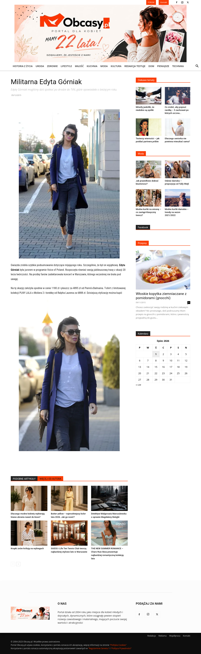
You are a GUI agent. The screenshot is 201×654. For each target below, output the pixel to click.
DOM (151, 66)
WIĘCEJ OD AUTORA (50, 478)
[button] (197, 66)
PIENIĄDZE (163, 66)
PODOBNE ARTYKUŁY (24, 478)
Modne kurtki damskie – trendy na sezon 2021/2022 (177, 212)
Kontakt (186, 635)
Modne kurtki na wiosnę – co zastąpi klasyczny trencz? (148, 212)
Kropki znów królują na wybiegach (27, 548)
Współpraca (174, 635)
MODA (104, 66)
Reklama (162, 635)
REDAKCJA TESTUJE (134, 66)
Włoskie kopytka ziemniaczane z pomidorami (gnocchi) (161, 296)
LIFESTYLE (66, 66)
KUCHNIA (92, 66)
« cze (138, 384)
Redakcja (151, 635)
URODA (40, 66)
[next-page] (18, 564)
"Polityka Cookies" (118, 645)
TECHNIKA (178, 66)
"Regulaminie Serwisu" (98, 648)
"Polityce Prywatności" (121, 648)
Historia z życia (23, 66)
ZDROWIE (52, 66)
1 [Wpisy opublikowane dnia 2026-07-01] (156, 354)
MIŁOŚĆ (79, 66)
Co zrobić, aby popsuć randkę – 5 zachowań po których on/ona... (177, 110)
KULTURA (116, 66)
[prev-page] (13, 564)
